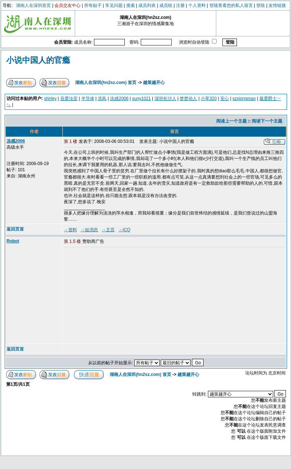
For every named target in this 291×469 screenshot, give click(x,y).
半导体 (87, 98)
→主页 (108, 229)
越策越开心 (154, 82)
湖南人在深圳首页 (33, 5)
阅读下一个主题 (267, 121)
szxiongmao (244, 98)
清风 (102, 98)
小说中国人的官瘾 (38, 60)
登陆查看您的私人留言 (231, 5)
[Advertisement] (119, 295)
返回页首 (15, 229)
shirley (50, 98)
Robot (13, 241)
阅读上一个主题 (231, 121)
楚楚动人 (188, 98)
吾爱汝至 (69, 98)
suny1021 (141, 98)
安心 (224, 98)
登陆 (260, 5)
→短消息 (89, 229)
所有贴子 (93, 5)
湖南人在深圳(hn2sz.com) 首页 (105, 82)
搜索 (130, 5)
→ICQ (124, 229)
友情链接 (277, 5)
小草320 (209, 98)
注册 (180, 5)
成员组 (165, 5)
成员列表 (147, 5)
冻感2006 (119, 98)
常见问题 (114, 5)
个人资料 (197, 5)
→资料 (70, 229)
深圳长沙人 (165, 98)
